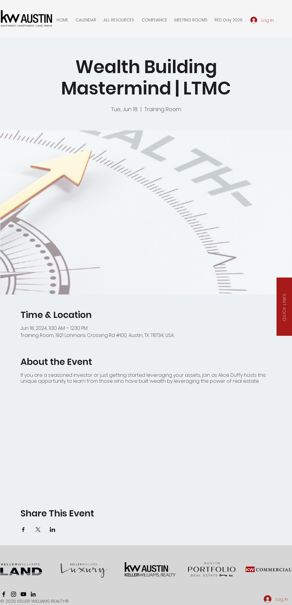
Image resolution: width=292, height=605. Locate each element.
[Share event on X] (38, 529)
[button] (86, 19)
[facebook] (3, 594)
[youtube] (23, 594)
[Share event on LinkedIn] (52, 529)
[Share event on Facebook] (23, 529)
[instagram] (13, 594)
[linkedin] (33, 594)
